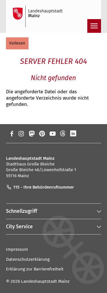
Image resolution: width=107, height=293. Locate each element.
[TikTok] (94, 133)
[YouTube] (52, 133)
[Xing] (83, 133)
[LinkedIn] (73, 133)
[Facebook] (12, 133)
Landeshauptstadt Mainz (45, 281)
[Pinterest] (42, 133)
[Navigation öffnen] (94, 26)
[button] (17, 43)
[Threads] (63, 133)
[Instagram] (21, 133)
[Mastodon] (31, 133)
